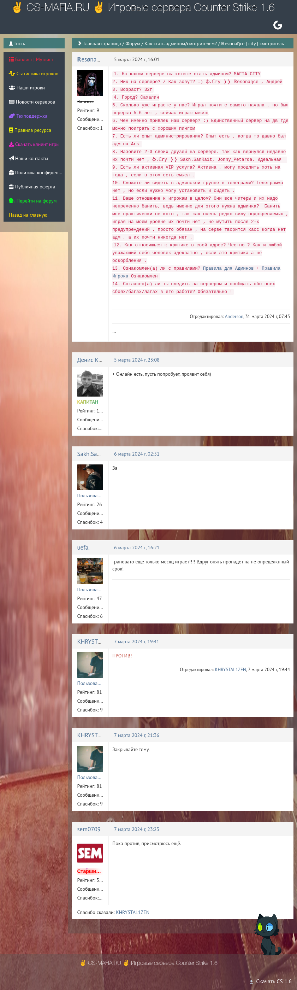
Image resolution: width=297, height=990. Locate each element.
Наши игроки (27, 87)
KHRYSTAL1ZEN (97, 641)
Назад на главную (28, 215)
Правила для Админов (228, 268)
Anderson (234, 317)
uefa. (83, 547)
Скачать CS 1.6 (270, 981)
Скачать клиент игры (34, 144)
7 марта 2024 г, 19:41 (136, 641)
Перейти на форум (33, 201)
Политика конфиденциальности (37, 172)
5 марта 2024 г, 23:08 (137, 360)
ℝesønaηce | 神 (96, 59)
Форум (132, 43)
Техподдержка (28, 116)
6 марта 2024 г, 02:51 (137, 454)
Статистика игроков (33, 73)
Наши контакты (28, 158)
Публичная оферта (32, 186)
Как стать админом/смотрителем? (180, 43)
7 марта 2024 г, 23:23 (136, 829)
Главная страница (102, 43)
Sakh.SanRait (93, 454)
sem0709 (89, 829)
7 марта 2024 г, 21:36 (136, 735)
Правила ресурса (30, 130)
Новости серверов (32, 102)
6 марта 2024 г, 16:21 (137, 547)
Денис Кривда (95, 360)
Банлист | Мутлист (31, 59)
